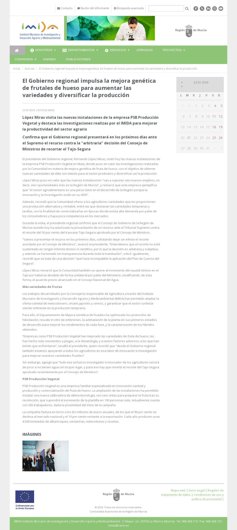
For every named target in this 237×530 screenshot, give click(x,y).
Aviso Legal (197, 490)
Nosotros (41, 50)
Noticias (29, 68)
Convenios (24, 59)
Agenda (49, 59)
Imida (16, 68)
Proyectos (172, 50)
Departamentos (78, 50)
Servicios (115, 50)
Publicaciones (78, 59)
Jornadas (144, 50)
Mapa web (178, 490)
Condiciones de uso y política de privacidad (208, 497)
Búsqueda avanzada (129, 8)
